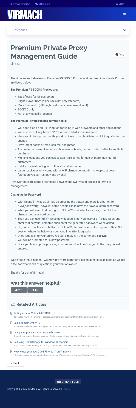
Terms (66, 389)
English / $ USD (68, 381)
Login (120, 3)
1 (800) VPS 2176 (20, 3)
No (35, 290)
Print (119, 54)
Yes (18, 290)
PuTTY (44, 218)
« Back (15, 363)
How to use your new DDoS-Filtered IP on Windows (68, 353)
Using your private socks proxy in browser (68, 334)
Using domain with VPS (68, 324)
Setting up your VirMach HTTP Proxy (68, 315)
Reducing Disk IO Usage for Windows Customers (68, 344)
